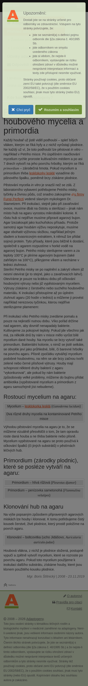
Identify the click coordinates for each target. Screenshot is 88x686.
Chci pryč (23, 110)
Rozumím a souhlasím (61, 110)
